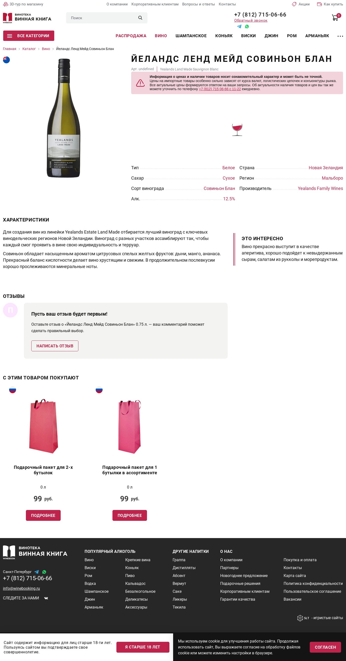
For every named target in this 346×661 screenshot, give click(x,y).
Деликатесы (136, 599)
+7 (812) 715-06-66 (258, 15)
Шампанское (191, 35)
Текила (179, 607)
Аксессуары (136, 607)
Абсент (179, 575)
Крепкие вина (137, 560)
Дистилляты (184, 567)
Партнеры (229, 567)
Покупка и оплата (300, 560)
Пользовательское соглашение (312, 591)
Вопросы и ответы (198, 4)
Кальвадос (135, 583)
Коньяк (224, 35)
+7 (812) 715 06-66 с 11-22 (220, 89)
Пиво (130, 575)
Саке (177, 591)
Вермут (179, 583)
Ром (292, 35)
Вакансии (292, 599)
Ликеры (180, 599)
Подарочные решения (240, 583)
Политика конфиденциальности (313, 583)
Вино (161, 35)
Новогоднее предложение (244, 575)
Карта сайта (295, 575)
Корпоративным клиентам (155, 4)
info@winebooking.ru (21, 588)
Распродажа (131, 35)
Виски (248, 35)
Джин (271, 35)
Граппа (179, 560)
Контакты (227, 4)
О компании (117, 4)
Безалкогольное (140, 591)
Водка (90, 583)
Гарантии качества (237, 599)
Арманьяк (317, 35)
